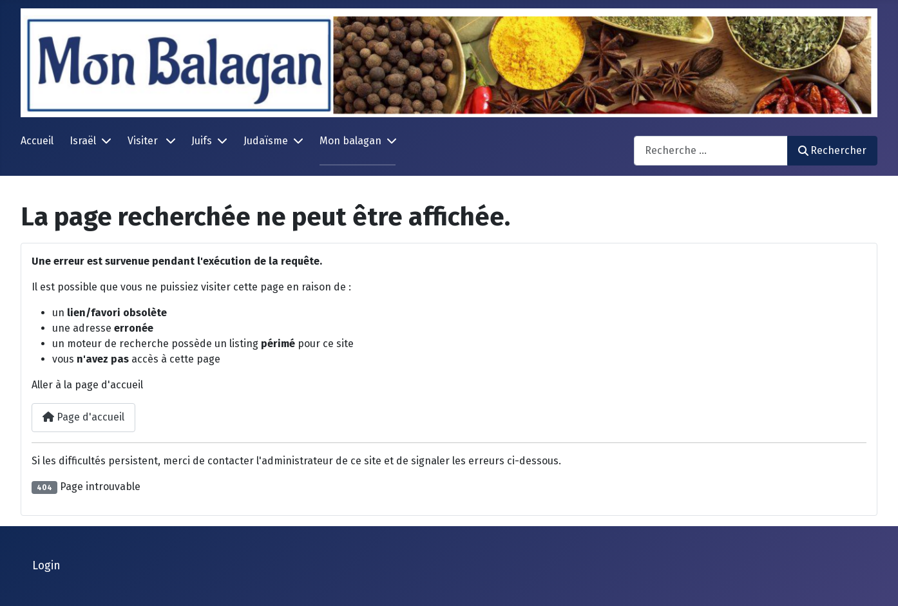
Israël (83, 141)
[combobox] (711, 150)
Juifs (201, 141)
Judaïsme (266, 141)
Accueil (37, 141)
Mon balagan (350, 141)
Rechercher (832, 150)
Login (46, 566)
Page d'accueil (83, 417)
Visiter (144, 141)
